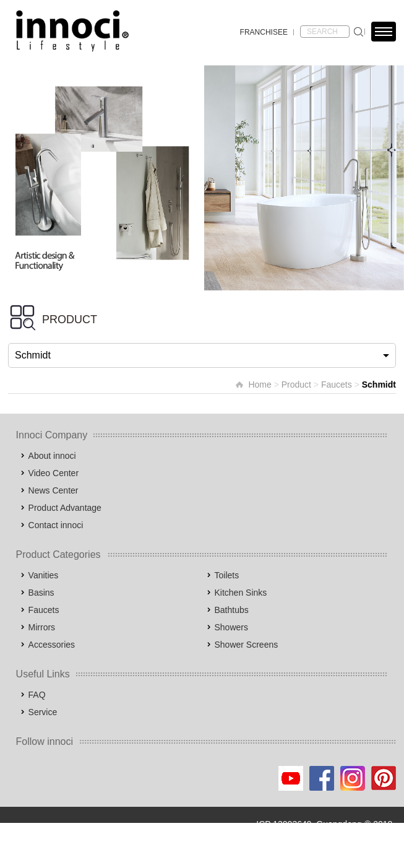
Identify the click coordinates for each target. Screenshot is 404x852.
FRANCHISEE (264, 32)
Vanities (43, 575)
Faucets (336, 384)
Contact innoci (56, 525)
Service (43, 712)
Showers (231, 627)
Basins (41, 593)
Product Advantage (64, 508)
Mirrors (42, 627)
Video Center (53, 473)
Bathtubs (232, 610)
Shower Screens (246, 645)
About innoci (52, 456)
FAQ (37, 695)
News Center (53, 490)
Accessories (51, 645)
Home (259, 384)
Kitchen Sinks (241, 593)
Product (296, 384)
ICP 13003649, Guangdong (308, 824)
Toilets (227, 575)
